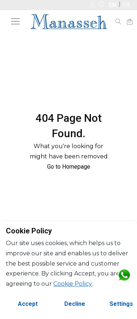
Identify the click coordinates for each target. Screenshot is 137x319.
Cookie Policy (72, 283)
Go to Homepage (68, 166)
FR (126, 4)
